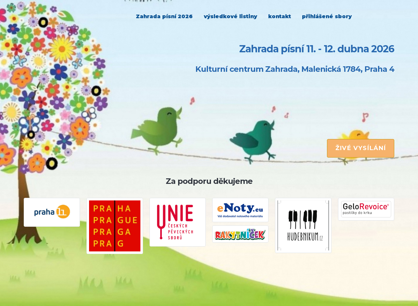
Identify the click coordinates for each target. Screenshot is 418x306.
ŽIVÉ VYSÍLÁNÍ (360, 148)
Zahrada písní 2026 (164, 16)
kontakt (279, 16)
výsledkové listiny (230, 16)
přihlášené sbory (327, 16)
